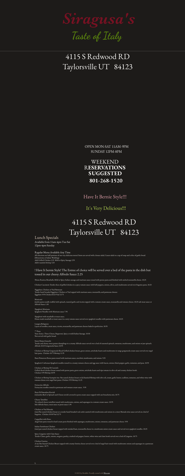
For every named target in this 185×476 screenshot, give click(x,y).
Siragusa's (98, 18)
